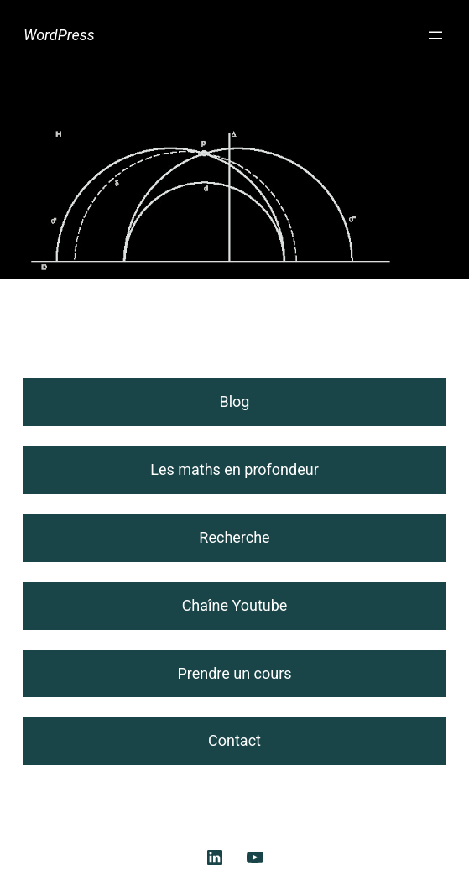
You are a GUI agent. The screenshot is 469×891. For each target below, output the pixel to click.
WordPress (59, 35)
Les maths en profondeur (234, 469)
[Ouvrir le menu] (435, 35)
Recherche (234, 537)
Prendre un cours (234, 673)
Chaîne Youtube (235, 605)
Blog (235, 401)
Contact (234, 740)
